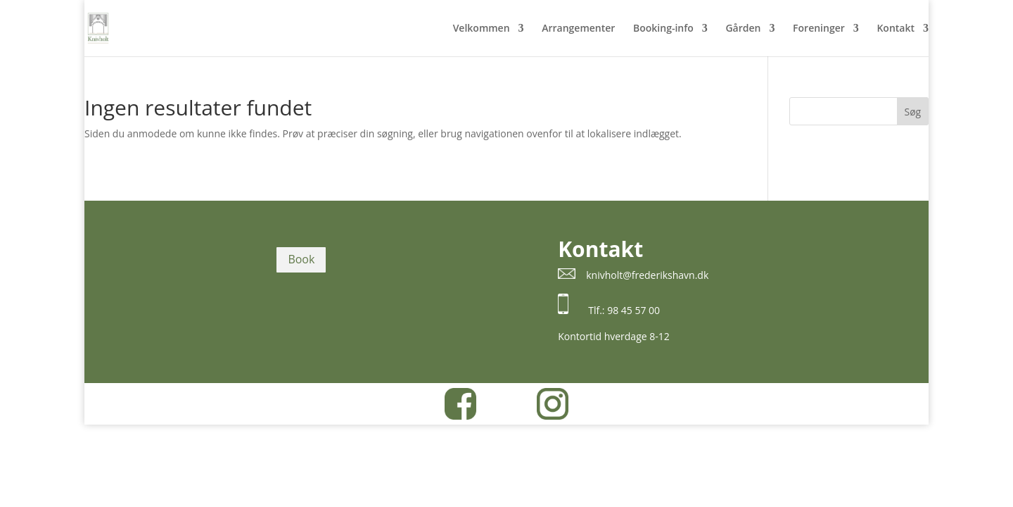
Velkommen (481, 29)
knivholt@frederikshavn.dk (647, 275)
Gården (742, 29)
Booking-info (663, 29)
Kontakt (896, 29)
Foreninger (819, 29)
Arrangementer (578, 29)
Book (301, 259)
